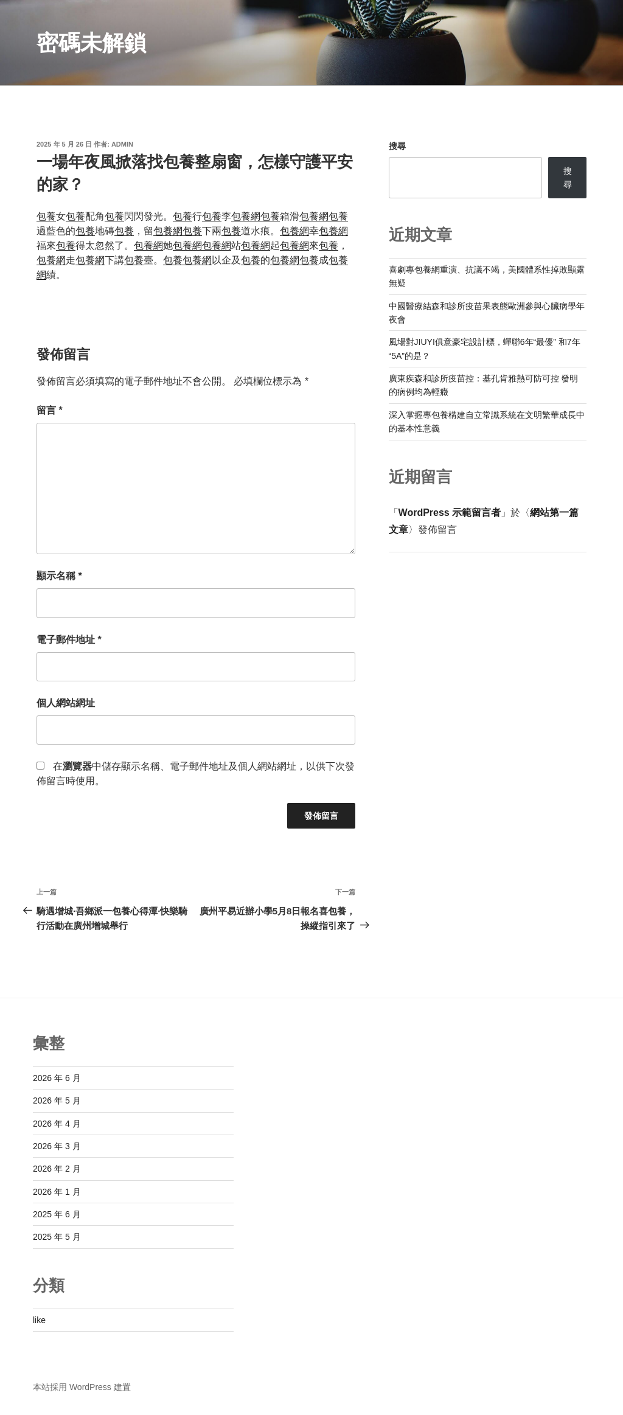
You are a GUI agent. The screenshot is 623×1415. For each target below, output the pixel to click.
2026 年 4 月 (57, 1123)
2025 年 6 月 (57, 1214)
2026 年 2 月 (57, 1168)
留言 (50, 410)
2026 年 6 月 (57, 1078)
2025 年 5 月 (57, 1237)
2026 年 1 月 (57, 1192)
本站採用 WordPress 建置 (82, 1387)
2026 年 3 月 (57, 1146)
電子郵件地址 (69, 639)
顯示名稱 (59, 576)
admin (122, 144)
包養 (46, 216)
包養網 (245, 216)
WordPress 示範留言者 (450, 512)
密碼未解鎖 (91, 42)
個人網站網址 (66, 703)
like (39, 1320)
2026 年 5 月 (57, 1100)
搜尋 (397, 146)
